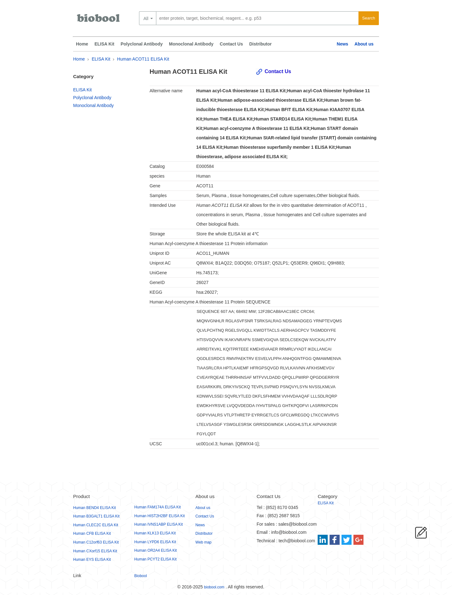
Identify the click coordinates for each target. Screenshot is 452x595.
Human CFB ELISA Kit (92, 533)
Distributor (260, 43)
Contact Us (231, 43)
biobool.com (214, 587)
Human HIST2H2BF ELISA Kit (159, 516)
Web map (204, 542)
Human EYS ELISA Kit (92, 559)
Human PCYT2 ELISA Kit (155, 559)
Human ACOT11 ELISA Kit (143, 59)
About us (364, 43)
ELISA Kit (104, 43)
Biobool (140, 576)
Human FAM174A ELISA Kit (157, 507)
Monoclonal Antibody (191, 43)
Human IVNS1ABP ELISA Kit (158, 524)
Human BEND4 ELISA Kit (94, 508)
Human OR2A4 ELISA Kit (155, 550)
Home (82, 43)
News (342, 43)
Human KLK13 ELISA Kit (155, 533)
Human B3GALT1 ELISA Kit (96, 516)
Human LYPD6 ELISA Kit (155, 542)
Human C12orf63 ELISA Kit (96, 542)
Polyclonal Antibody (142, 43)
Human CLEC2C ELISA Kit (95, 525)
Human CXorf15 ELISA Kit (95, 551)
